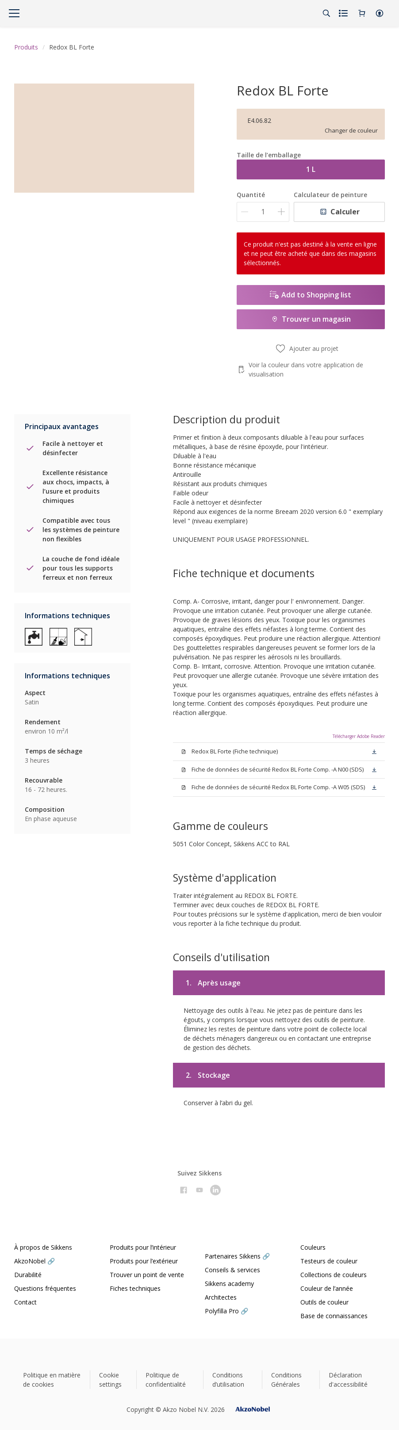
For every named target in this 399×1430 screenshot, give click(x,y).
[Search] (326, 13)
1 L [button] (310, 169)
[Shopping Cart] (362, 13)
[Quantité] (263, 212)
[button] (379, 13)
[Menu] (14, 13)
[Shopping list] (344, 13)
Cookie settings (110, 1379)
